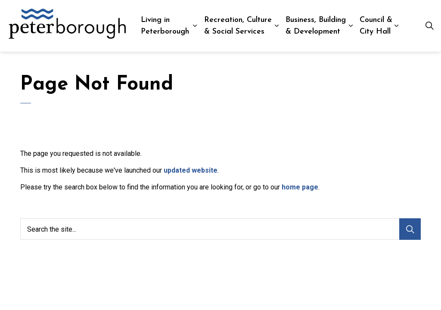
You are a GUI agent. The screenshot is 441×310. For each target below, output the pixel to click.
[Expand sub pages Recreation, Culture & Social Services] (276, 26)
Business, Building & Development (316, 26)
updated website (190, 170)
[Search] (410, 229)
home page (300, 187)
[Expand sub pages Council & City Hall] (396, 26)
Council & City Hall (376, 26)
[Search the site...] (220, 229)
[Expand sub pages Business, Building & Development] (350, 26)
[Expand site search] (430, 26)
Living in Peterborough (165, 26)
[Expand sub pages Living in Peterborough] (195, 26)
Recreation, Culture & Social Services (238, 26)
